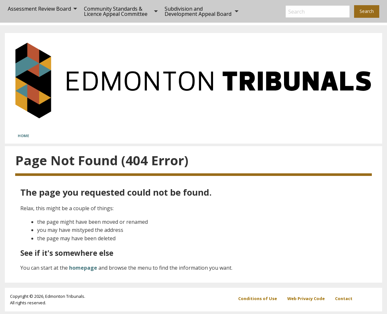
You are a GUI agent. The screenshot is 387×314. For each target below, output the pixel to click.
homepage (83, 267)
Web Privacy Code (306, 298)
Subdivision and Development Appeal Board (198, 11)
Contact (343, 298)
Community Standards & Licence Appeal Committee (116, 11)
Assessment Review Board (39, 8)
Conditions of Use (257, 298)
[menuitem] (41, 11)
